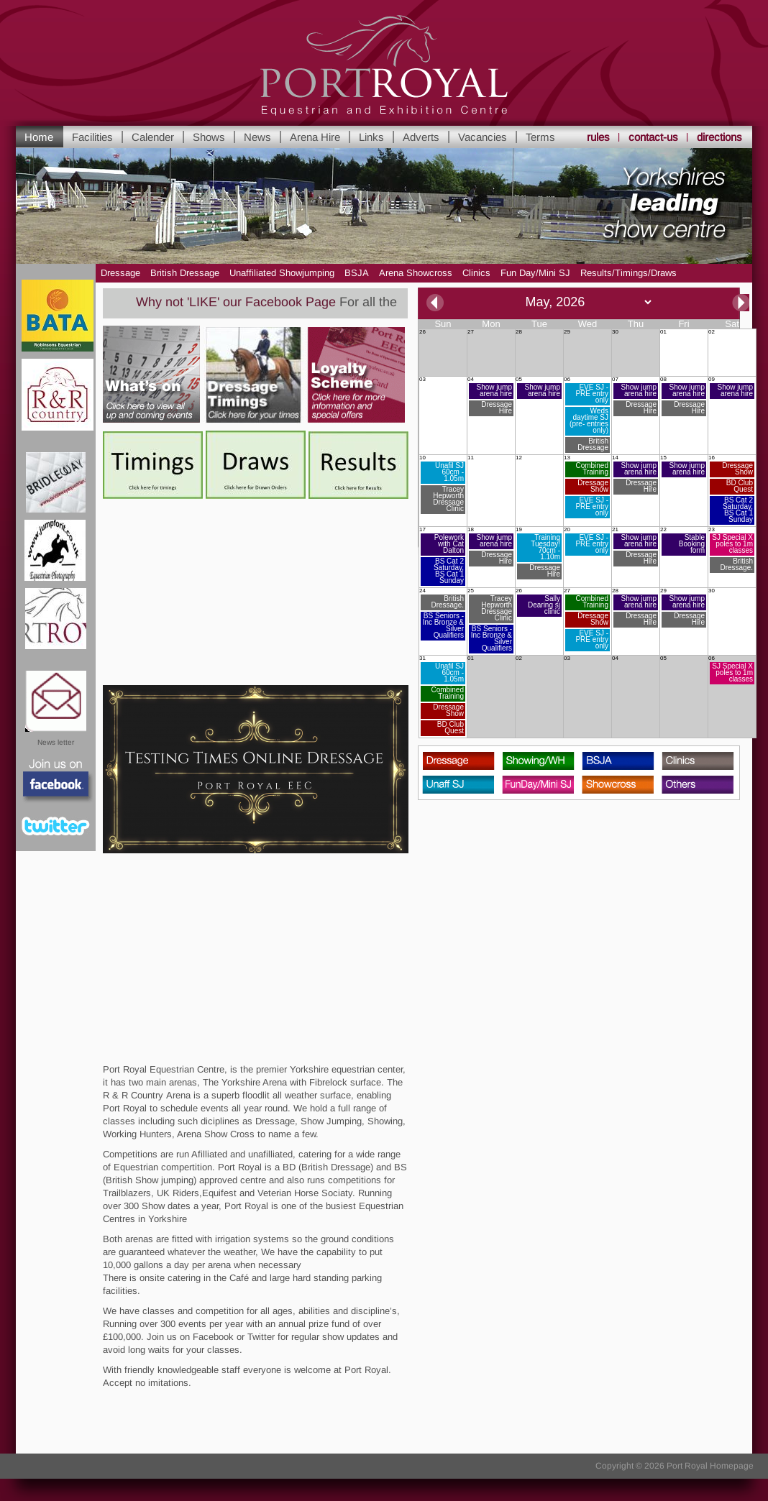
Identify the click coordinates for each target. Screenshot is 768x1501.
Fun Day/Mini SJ (535, 272)
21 (635, 546)
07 (635, 396)
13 (587, 486)
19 (539, 553)
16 (731, 490)
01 (663, 332)
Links (371, 137)
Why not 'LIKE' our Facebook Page (244, 302)
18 (490, 546)
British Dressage (184, 272)
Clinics (476, 272)
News (257, 137)
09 (731, 388)
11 (470, 458)
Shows (209, 137)
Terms (540, 137)
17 (442, 556)
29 (567, 332)
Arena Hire (315, 137)
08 (683, 396)
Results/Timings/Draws (628, 272)
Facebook (56, 781)
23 (731, 550)
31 (442, 696)
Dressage (120, 272)
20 (587, 541)
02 (711, 332)
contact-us (653, 137)
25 (490, 620)
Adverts (421, 137)
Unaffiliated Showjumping (281, 272)
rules (598, 137)
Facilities (92, 137)
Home (38, 137)
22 (683, 541)
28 (519, 332)
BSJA (356, 272)
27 (470, 332)
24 (442, 614)
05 (539, 388)
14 (635, 475)
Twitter (56, 826)
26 (422, 332)
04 (490, 396)
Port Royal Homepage (710, 1466)
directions (719, 137)
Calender (153, 137)
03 (422, 379)
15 (683, 466)
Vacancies (482, 137)
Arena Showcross (415, 272)
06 (587, 415)
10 (442, 484)
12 (519, 458)
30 (615, 332)
